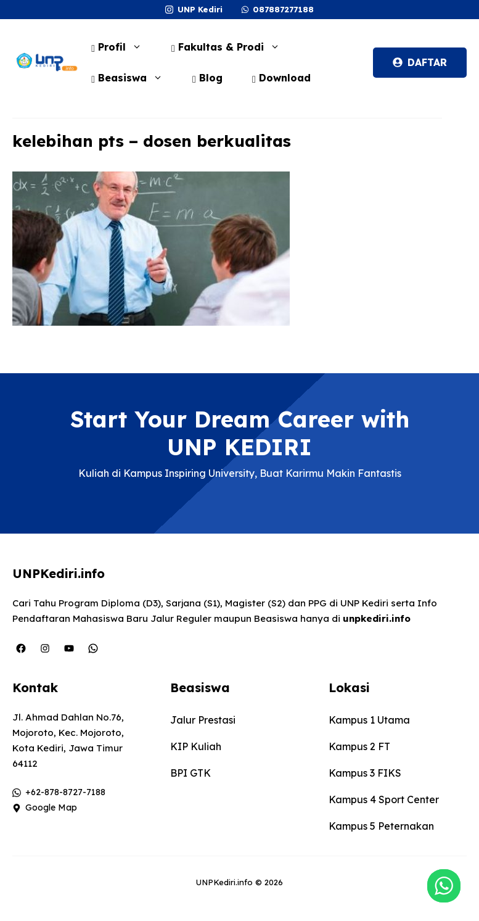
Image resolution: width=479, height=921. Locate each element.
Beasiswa (133, 77)
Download (281, 78)
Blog (207, 78)
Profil (122, 46)
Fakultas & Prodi (231, 46)
